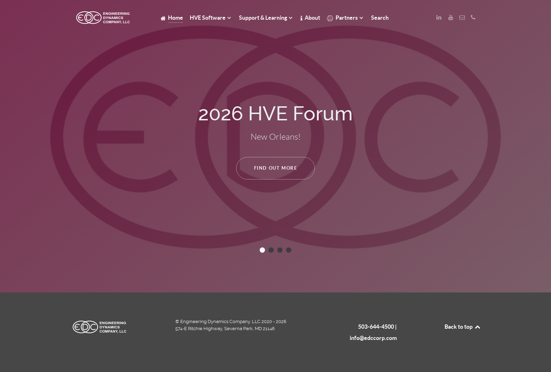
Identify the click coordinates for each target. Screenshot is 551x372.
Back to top (463, 326)
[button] (262, 250)
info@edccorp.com (373, 338)
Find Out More (275, 168)
